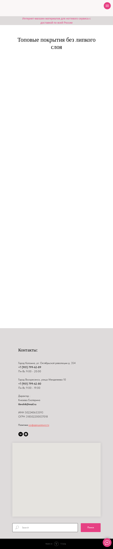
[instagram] (26, 434)
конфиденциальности (39, 425)
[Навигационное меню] (107, 6)
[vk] (20, 434)
